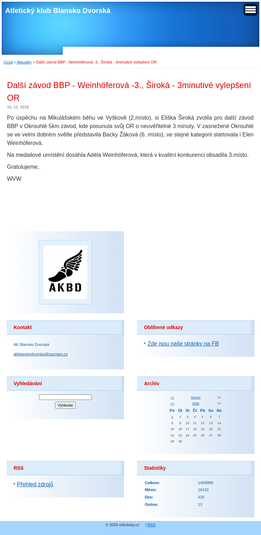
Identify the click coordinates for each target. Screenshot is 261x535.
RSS (151, 525)
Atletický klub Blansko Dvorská (57, 10)
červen (195, 397)
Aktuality (24, 62)
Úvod (8, 62)
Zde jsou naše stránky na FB (183, 344)
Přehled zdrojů (35, 484)
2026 (195, 403)
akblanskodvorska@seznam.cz (41, 354)
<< (172, 397)
